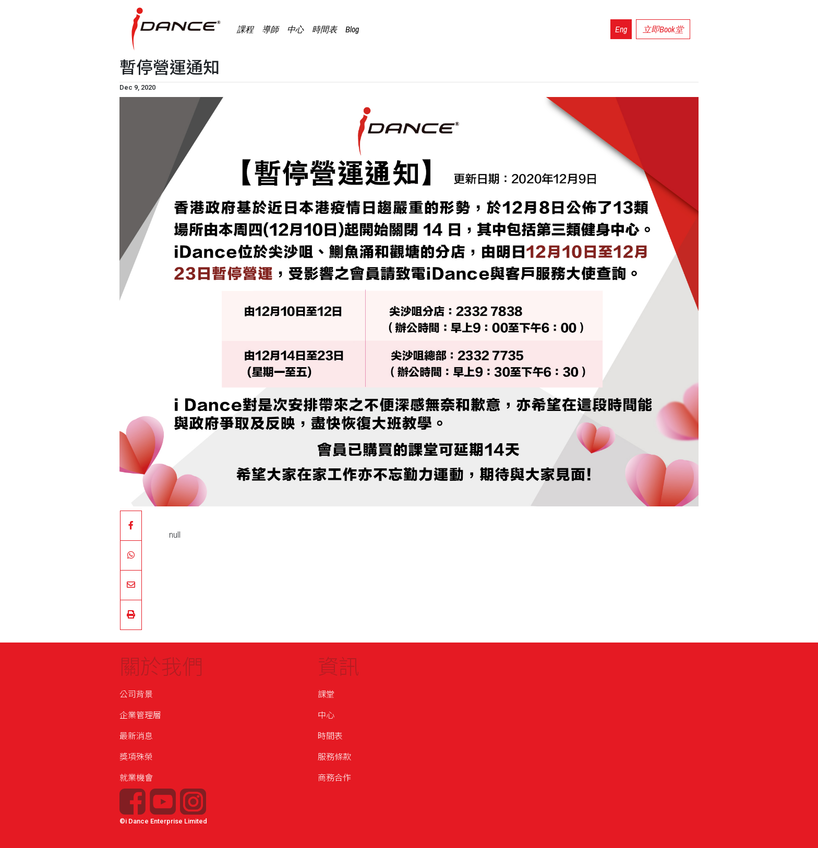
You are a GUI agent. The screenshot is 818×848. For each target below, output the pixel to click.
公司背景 (136, 694)
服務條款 (334, 757)
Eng (621, 29)
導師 (270, 29)
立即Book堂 (663, 29)
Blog (352, 29)
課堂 (326, 694)
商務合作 (334, 778)
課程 (245, 29)
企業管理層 (140, 715)
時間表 (324, 29)
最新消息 (136, 736)
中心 (295, 29)
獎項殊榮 (136, 757)
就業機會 (136, 778)
